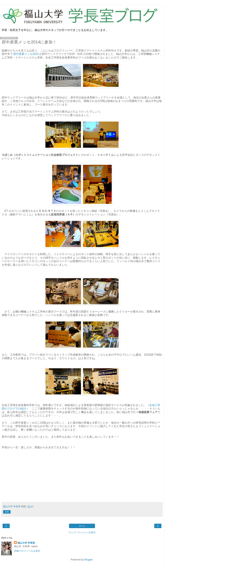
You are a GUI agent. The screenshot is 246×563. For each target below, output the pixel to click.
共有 (7, 512)
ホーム (82, 526)
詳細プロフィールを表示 (27, 550)
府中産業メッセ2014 (25, 53)
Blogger (88, 559)
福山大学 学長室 (26, 542)
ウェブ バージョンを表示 (82, 532)
